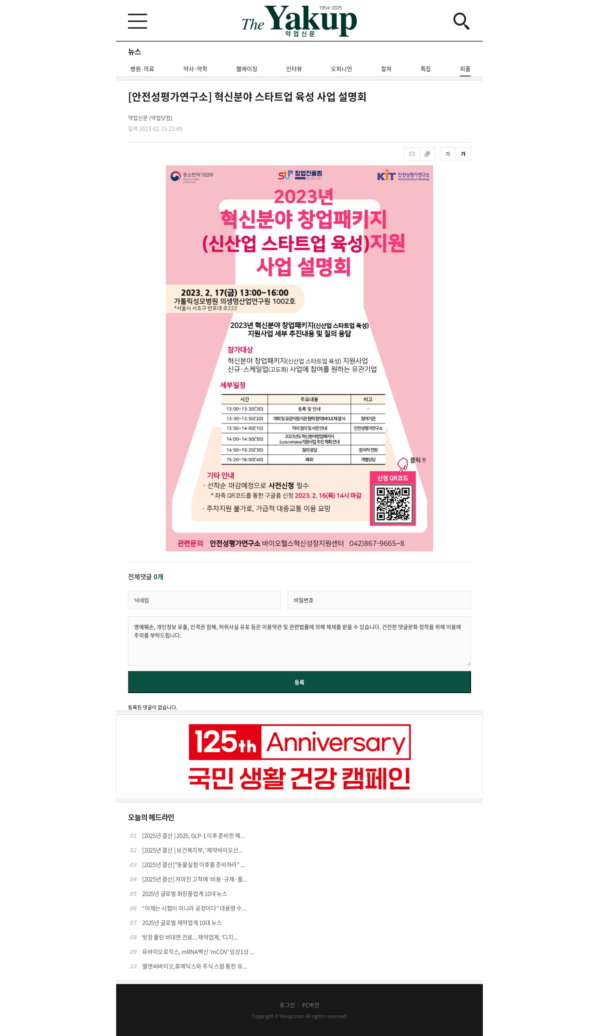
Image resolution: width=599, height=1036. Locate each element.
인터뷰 (294, 69)
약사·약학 (195, 69)
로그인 (287, 1005)
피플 (465, 70)
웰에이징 (246, 69)
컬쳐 (386, 69)
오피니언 (341, 69)
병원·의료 (142, 69)
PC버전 (310, 1005)
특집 (426, 69)
